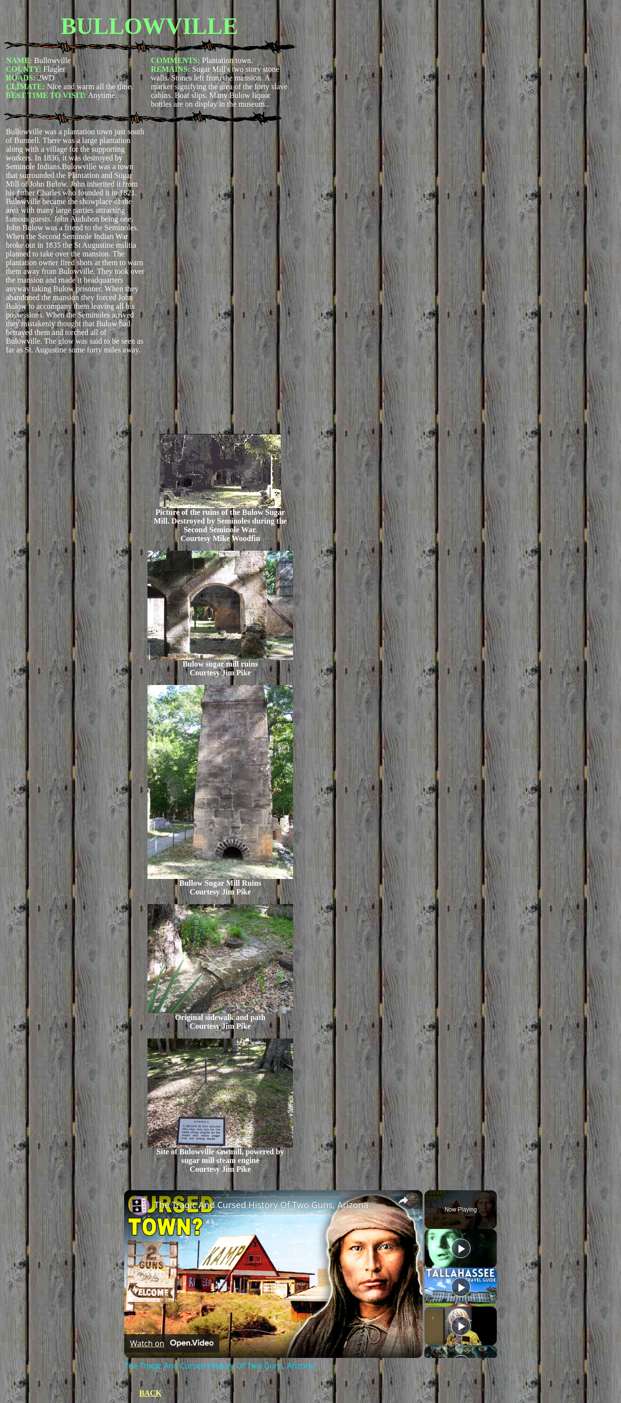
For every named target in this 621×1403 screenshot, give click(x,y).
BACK (150, 1393)
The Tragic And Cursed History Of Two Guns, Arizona (261, 1205)
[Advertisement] (220, 280)
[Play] (461, 1287)
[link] (139, 1205)
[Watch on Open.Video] (171, 1343)
